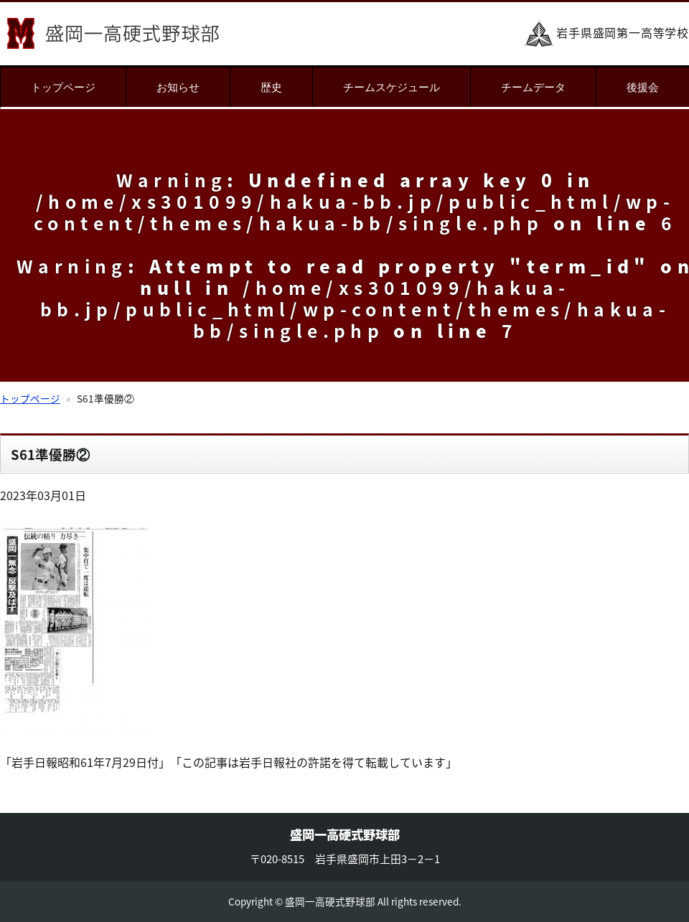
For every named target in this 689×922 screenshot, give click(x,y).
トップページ (63, 87)
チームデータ (533, 87)
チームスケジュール (391, 87)
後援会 (643, 87)
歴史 (271, 87)
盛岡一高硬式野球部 (113, 33)
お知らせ (178, 87)
